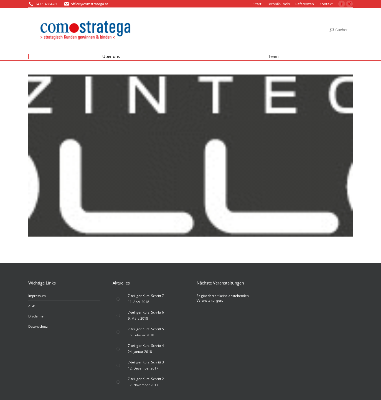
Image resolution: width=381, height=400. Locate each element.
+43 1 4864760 (46, 3)
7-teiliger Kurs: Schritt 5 (146, 329)
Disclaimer (36, 316)
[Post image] (118, 298)
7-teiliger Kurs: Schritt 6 (146, 312)
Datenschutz (38, 326)
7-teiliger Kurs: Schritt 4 (146, 345)
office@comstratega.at (89, 3)
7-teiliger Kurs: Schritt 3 (146, 362)
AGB (31, 306)
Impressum (37, 295)
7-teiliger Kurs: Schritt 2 (146, 378)
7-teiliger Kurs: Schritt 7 (146, 295)
